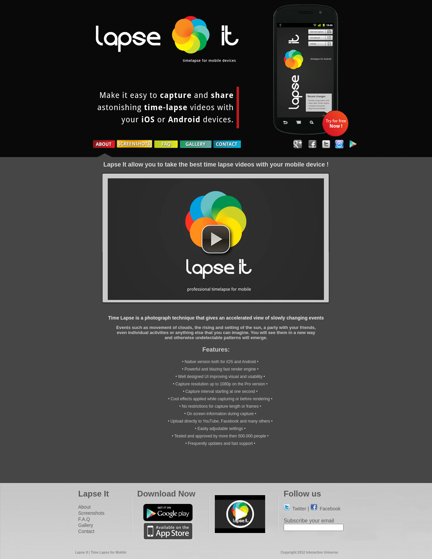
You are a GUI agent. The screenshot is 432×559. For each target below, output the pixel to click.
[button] (216, 239)
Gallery (85, 525)
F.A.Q (84, 519)
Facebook (325, 508)
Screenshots (91, 513)
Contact (86, 531)
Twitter (295, 508)
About (84, 507)
